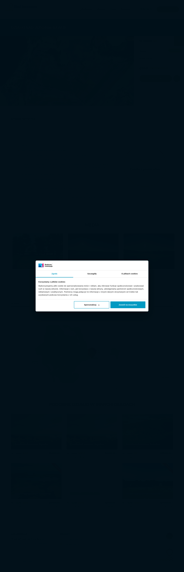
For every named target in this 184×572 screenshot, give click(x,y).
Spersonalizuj (91, 305)
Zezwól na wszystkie (128, 305)
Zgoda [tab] (54, 274)
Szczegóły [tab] (92, 274)
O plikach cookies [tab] (129, 274)
